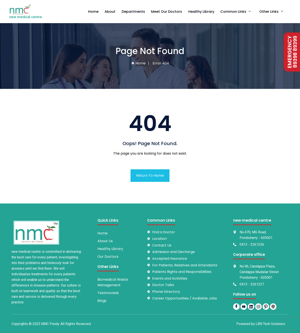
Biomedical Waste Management (112, 282)
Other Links (273, 11)
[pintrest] (266, 306)
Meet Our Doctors (173, 11)
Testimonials (108, 292)
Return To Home (150, 175)
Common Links (240, 11)
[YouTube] (243, 306)
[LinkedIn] (251, 306)
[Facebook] (236, 306)
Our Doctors (107, 256)
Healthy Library (207, 11)
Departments (141, 11)
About (119, 11)
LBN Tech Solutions (270, 324)
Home (103, 11)
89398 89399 (294, 52)
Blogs (101, 300)
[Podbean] (273, 306)
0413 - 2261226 (252, 244)
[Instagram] (258, 306)
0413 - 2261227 (252, 284)
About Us (105, 241)
